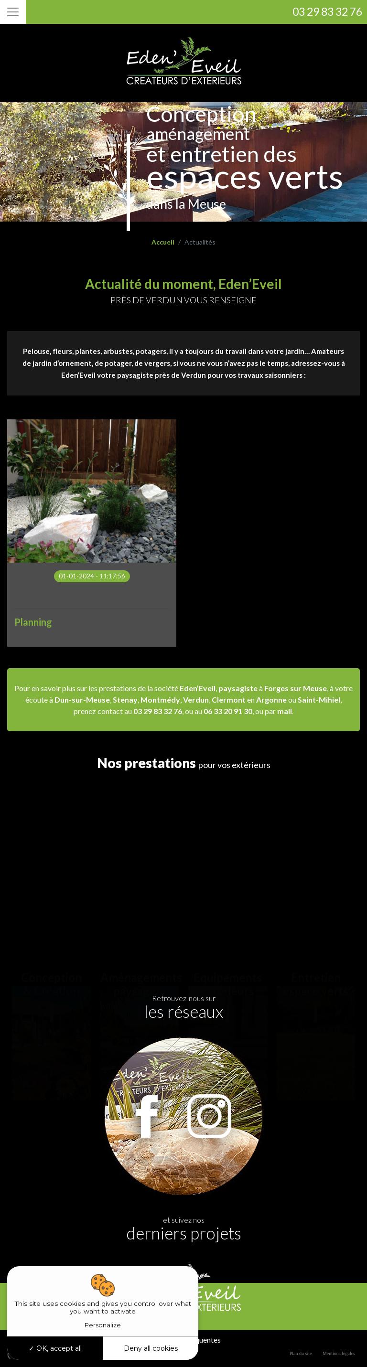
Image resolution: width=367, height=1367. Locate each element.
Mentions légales (339, 1353)
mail (284, 711)
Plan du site (301, 1353)
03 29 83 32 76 (327, 11)
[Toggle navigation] (13, 12)
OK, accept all (55, 1348)
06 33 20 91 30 (228, 711)
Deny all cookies (151, 1348)
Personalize (103, 1325)
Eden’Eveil (198, 688)
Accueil (162, 242)
